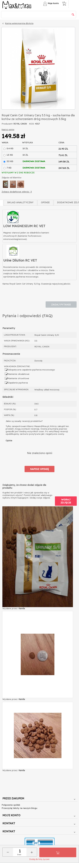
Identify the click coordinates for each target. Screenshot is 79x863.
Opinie (45, 202)
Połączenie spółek (11, 805)
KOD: (31, 123)
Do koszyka (57, 852)
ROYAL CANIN (20, 124)
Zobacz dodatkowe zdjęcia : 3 (17, 191)
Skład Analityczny (20, 202)
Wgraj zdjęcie (66, 501)
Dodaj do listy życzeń (39, 859)
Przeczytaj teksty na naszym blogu (19, 808)
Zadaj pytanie (61, 304)
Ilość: (19, 855)
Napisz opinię (8, 129)
